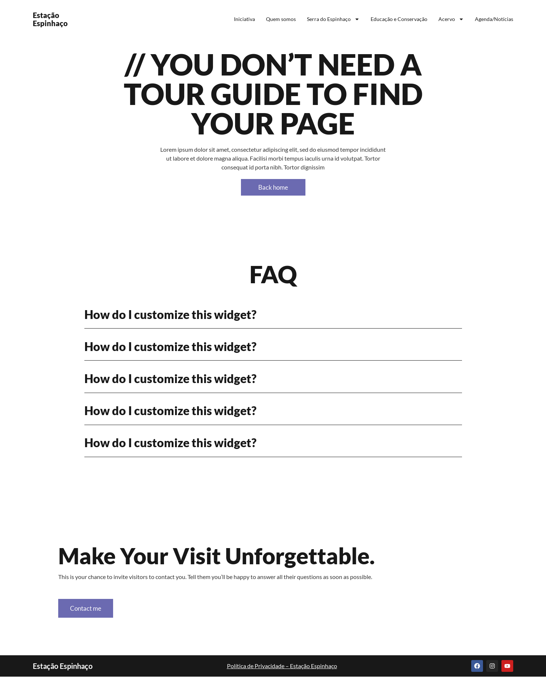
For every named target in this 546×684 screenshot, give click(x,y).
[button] (273, 315)
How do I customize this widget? (170, 314)
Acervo (451, 19)
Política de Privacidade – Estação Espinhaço (282, 673)
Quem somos (281, 19)
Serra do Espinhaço (333, 19)
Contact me (90, 612)
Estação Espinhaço (50, 19)
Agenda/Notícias (494, 19)
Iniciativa (244, 19)
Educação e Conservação (399, 19)
